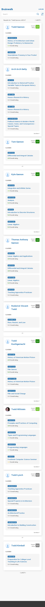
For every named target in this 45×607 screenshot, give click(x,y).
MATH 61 (10, 209)
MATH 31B (11, 185)
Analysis (11, 200)
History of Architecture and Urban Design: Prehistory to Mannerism (21, 42)
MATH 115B (11, 277)
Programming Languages (17, 447)
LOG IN (41, 9)
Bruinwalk (7, 9)
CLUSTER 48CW (12, 118)
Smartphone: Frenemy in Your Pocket (22, 55)
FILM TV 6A (11, 354)
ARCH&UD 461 (12, 510)
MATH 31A (11, 152)
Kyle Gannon (17, 174)
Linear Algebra (13, 224)
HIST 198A (11, 94)
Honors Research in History (18, 97)
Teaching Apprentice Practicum (20, 292)
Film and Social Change (17, 394)
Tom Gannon (17, 142)
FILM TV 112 (11, 391)
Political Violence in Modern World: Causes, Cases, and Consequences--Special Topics (21, 123)
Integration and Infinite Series (19, 188)
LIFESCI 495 (11, 556)
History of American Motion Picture (21, 357)
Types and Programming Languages (22, 435)
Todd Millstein (18, 409)
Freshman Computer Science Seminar (22, 459)
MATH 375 (11, 289)
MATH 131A (11, 197)
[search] (19, 14)
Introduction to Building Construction (22, 525)
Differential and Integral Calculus (20, 155)
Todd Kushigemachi (18, 342)
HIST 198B (11, 106)
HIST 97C (10, 80)
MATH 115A (11, 221)
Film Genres (12, 369)
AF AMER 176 (11, 319)
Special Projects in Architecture (20, 501)
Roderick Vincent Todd (19, 307)
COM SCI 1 (11, 456)
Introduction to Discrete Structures (21, 212)
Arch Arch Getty (19, 69)
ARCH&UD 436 (12, 522)
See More (37, 133)
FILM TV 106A (12, 378)
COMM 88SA (11, 52)
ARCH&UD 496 (12, 498)
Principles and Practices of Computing (22, 423)
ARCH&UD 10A (12, 38)
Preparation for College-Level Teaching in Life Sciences (19, 560)
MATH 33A (11, 253)
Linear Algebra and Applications (20, 256)
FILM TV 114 (11, 366)
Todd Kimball (18, 545)
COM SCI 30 (11, 420)
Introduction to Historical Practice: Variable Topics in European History (22, 84)
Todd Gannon (17, 27)
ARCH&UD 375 (12, 486)
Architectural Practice (16, 513)
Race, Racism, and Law (16, 322)
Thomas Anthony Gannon (19, 241)
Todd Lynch (17, 475)
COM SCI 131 (11, 444)
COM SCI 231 (11, 432)
